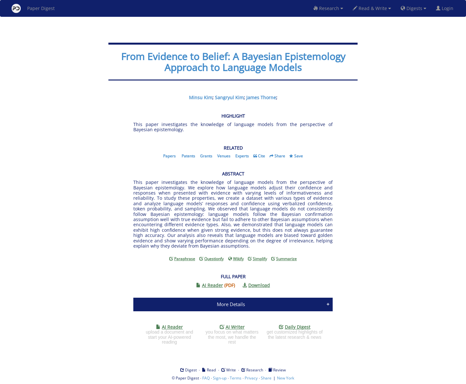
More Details (231, 304)
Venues (223, 156)
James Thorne (261, 97)
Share (279, 156)
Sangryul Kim (229, 97)
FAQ (206, 378)
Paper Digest (33, 8)
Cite (261, 156)
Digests (413, 8)
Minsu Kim (200, 97)
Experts (242, 156)
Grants (206, 156)
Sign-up (220, 378)
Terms (235, 378)
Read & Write (372, 8)
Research (328, 8)
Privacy (251, 378)
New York (285, 378)
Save (298, 156)
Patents (188, 156)
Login (446, 8)
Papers (169, 156)
